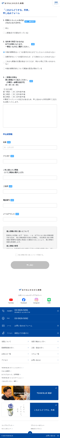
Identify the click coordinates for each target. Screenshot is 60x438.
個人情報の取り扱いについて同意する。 (31, 255)
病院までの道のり (18, 333)
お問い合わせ (36, 360)
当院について (6, 341)
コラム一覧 (35, 354)
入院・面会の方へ (37, 347)
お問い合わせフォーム (19, 326)
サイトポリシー (6, 428)
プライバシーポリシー (37, 425)
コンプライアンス (7, 425)
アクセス (5, 360)
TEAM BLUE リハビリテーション (12, 378)
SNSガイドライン (36, 428)
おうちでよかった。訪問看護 (10, 374)
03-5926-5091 (31, 311)
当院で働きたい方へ (38, 341)
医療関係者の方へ (8, 347)
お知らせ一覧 (6, 354)
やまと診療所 (6, 371)
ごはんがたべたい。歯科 (9, 381)
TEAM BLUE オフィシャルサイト (12, 368)
